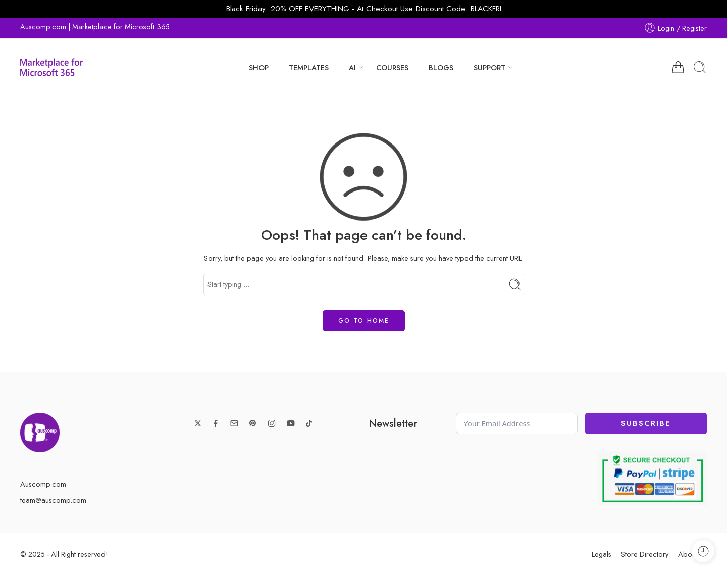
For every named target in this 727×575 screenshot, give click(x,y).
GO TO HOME (363, 320)
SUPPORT (489, 67)
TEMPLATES (309, 67)
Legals (601, 554)
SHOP (259, 67)
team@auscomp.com (53, 500)
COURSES (392, 67)
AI (352, 67)
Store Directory (644, 554)
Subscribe (645, 423)
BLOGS (441, 67)
